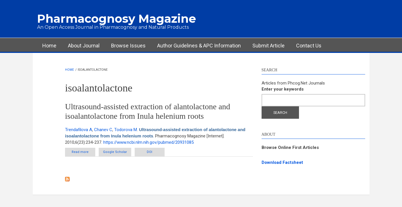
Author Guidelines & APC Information (199, 46)
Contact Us (308, 46)
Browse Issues (128, 46)
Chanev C (103, 129)
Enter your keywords (283, 89)
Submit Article (268, 46)
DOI (150, 152)
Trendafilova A (78, 129)
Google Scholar (115, 152)
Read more (83, 152)
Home (49, 46)
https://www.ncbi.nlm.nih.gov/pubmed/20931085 (148, 142)
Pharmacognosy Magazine (116, 19)
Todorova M (125, 129)
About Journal (84, 46)
